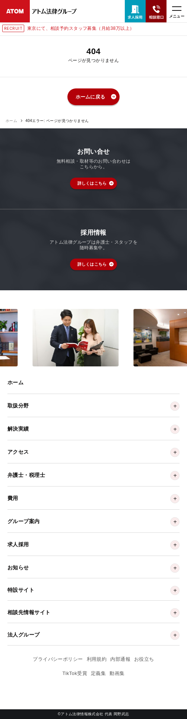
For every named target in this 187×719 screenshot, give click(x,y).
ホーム (11, 121)
